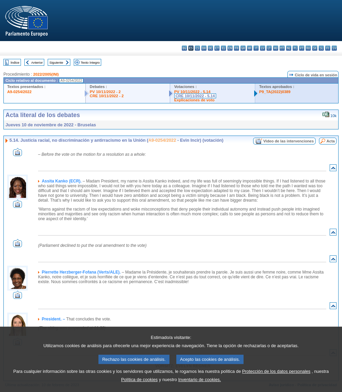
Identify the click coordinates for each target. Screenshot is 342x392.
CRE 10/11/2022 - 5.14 (195, 96)
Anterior (37, 62)
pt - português (301, 48)
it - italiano (256, 48)
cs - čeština (197, 48)
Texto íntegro (90, 62)
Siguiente (56, 62)
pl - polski (295, 48)
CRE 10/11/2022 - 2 (107, 96)
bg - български (184, 48)
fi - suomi (327, 48)
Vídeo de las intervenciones (288, 141)
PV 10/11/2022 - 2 (105, 92)
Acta (331, 141)
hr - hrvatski (249, 48)
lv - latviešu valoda (262, 48)
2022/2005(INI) (46, 74)
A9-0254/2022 (19, 92)
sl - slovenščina (321, 48)
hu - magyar (275, 48)
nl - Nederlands (288, 48)
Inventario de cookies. (199, 387)
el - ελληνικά (223, 48)
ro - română (308, 48)
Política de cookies (139, 387)
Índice (15, 62)
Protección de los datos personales (276, 378)
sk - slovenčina (314, 48)
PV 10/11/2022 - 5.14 (192, 92)
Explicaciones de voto (194, 100)
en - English (230, 48)
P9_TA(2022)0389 (275, 92)
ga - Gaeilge (243, 48)
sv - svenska (334, 48)
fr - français (236, 48)
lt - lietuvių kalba (269, 48)
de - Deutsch (210, 48)
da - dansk (204, 48)
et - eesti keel (217, 48)
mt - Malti (282, 48)
